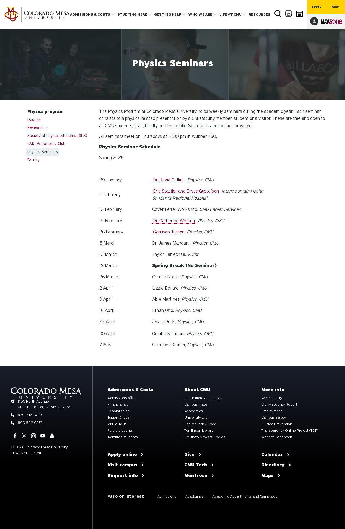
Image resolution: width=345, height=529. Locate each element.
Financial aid (118, 404)
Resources (259, 14)
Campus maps (196, 404)
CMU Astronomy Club (46, 143)
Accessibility (271, 398)
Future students (120, 430)
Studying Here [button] (132, 14)
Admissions (166, 496)
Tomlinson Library (198, 430)
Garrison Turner (168, 232)
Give (335, 7)
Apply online (126, 454)
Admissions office (122, 398)
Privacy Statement (26, 453)
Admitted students (123, 437)
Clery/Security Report (279, 404)
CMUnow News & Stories (204, 437)
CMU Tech (199, 465)
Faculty (33, 159)
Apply (317, 7)
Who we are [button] (200, 14)
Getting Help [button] (167, 14)
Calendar (299, 13)
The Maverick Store (200, 424)
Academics (193, 411)
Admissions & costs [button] (90, 14)
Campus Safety (273, 417)
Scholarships (118, 411)
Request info (126, 475)
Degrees (34, 119)
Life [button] (230, 14)
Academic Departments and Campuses (244, 496)
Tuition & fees (119, 417)
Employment (271, 411)
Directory (288, 13)
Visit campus (126, 465)
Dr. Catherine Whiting (174, 220)
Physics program (45, 111)
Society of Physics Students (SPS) (57, 135)
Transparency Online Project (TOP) (290, 430)
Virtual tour (117, 424)
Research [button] (35, 127)
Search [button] (278, 13)
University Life (195, 417)
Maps (270, 475)
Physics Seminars (42, 151)
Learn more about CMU (203, 398)
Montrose (199, 475)
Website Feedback (276, 437)
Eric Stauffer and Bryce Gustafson (186, 191)
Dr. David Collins (169, 180)
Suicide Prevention (276, 424)
